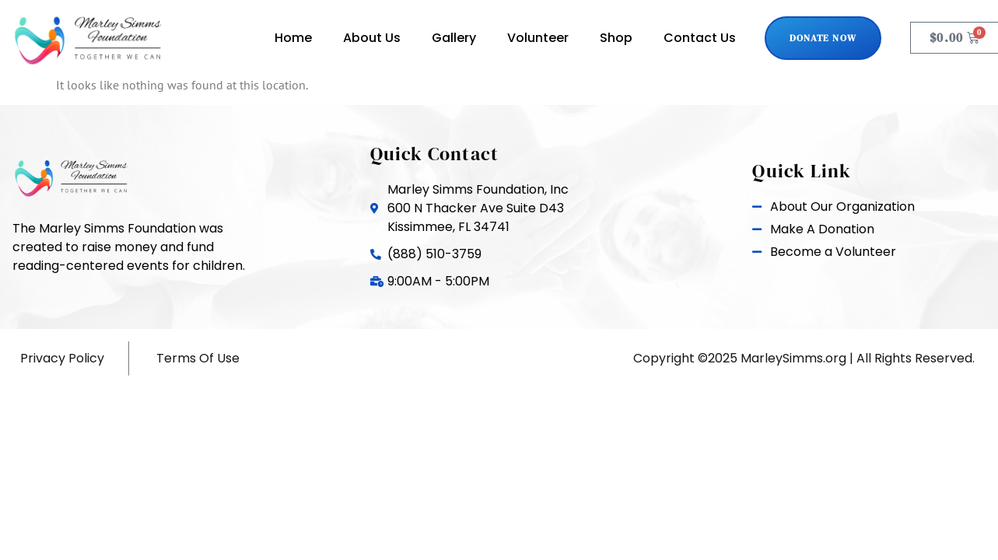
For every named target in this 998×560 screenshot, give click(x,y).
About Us (372, 38)
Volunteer (538, 38)
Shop (616, 38)
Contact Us (700, 38)
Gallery (454, 38)
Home (293, 38)
